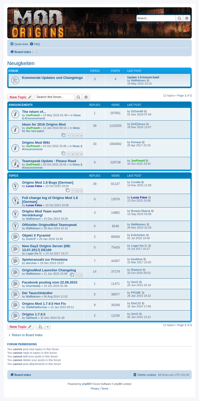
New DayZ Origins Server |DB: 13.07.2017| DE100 (46, 248)
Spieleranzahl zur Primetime (45, 259)
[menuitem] (35, 44)
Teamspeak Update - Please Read (49, 161)
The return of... (34, 112)
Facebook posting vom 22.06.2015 (49, 282)
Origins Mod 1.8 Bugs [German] (47, 182)
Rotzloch (136, 269)
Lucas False (34, 186)
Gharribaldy (33, 285)
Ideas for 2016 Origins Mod (44, 124)
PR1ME (136, 292)
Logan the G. (34, 253)
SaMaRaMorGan (36, 307)
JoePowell (33, 115)
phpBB (86, 384)
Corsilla (136, 182)
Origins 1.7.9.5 (33, 314)
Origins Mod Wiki (36, 142)
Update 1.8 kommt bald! (143, 77)
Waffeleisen (138, 80)
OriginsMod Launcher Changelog (49, 270)
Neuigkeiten (21, 63)
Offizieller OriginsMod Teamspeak (49, 225)
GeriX (134, 282)
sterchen (31, 263)
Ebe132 (136, 303)
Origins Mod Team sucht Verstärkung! (42, 213)
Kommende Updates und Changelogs (52, 78)
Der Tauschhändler (37, 293)
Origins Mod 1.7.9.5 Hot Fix (44, 304)
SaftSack (31, 317)
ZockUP (31, 238)
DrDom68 (137, 111)
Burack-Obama (140, 210)
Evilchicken (138, 235)
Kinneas (136, 142)
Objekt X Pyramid (36, 235)
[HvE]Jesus (138, 124)
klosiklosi (137, 259)
